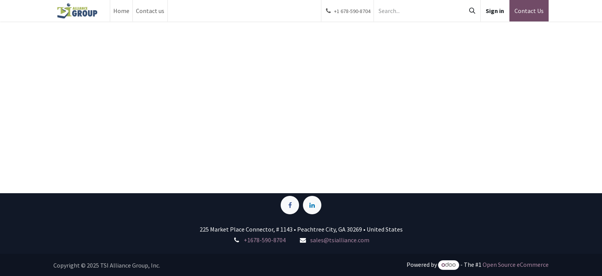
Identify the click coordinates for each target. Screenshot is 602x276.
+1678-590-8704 (265, 240)
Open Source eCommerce (516, 264)
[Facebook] (290, 205)
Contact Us (529, 11)
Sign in (495, 11)
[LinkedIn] (312, 205)
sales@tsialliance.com (339, 240)
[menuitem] (121, 10)
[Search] (472, 10)
